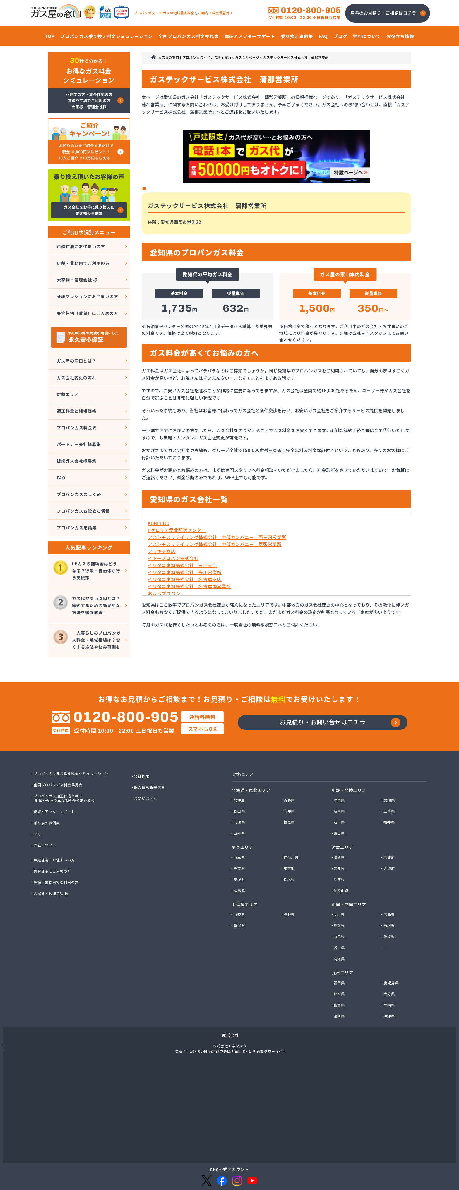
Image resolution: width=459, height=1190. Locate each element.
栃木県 (290, 854)
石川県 (340, 797)
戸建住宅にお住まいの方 (56, 833)
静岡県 (340, 774)
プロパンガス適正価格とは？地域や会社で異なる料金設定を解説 (66, 772)
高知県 (340, 933)
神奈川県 (292, 832)
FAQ (59, 447)
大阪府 (389, 843)
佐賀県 (340, 979)
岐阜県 (340, 786)
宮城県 (240, 797)
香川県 (340, 922)
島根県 (389, 900)
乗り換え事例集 (48, 796)
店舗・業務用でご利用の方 (83, 260)
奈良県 (340, 843)
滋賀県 (340, 832)
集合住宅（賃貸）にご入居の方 (88, 302)
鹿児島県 (392, 957)
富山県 (340, 808)
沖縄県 (389, 990)
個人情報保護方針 (151, 761)
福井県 (389, 797)
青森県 (290, 774)
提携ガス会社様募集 (76, 433)
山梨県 (240, 889)
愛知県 (389, 774)
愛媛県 (389, 911)
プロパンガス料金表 (76, 404)
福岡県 (340, 957)
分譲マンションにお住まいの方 (88, 288)
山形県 (240, 808)
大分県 (389, 968)
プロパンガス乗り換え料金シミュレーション (74, 747)
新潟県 (240, 900)
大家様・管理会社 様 (76, 274)
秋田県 (240, 786)
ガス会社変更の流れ (76, 362)
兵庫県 (340, 854)
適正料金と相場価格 (76, 390)
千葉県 (240, 843)
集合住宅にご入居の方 (54, 844)
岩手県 (290, 786)
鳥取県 (340, 900)
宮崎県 (389, 979)
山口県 (340, 911)
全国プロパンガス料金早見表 (60, 758)
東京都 (290, 843)
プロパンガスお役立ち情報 (83, 476)
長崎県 (340, 990)
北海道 (240, 774)
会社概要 (142, 750)
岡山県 (340, 889)
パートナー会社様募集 (78, 419)
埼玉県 (240, 832)
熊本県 (340, 968)
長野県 (290, 889)
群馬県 (240, 865)
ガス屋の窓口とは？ (76, 348)
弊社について (46, 818)
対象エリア (66, 376)
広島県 (389, 889)
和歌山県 (342, 865)
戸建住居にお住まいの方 (81, 245)
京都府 (389, 832)
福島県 (290, 797)
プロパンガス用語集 (76, 490)
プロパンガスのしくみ (78, 462)
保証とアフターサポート (56, 785)
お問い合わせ (147, 772)
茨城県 (240, 854)
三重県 (389, 786)
